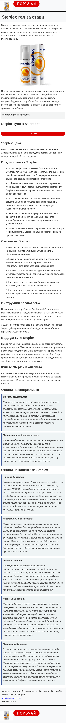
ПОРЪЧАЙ (33, 134)
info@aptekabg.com (11, 698)
